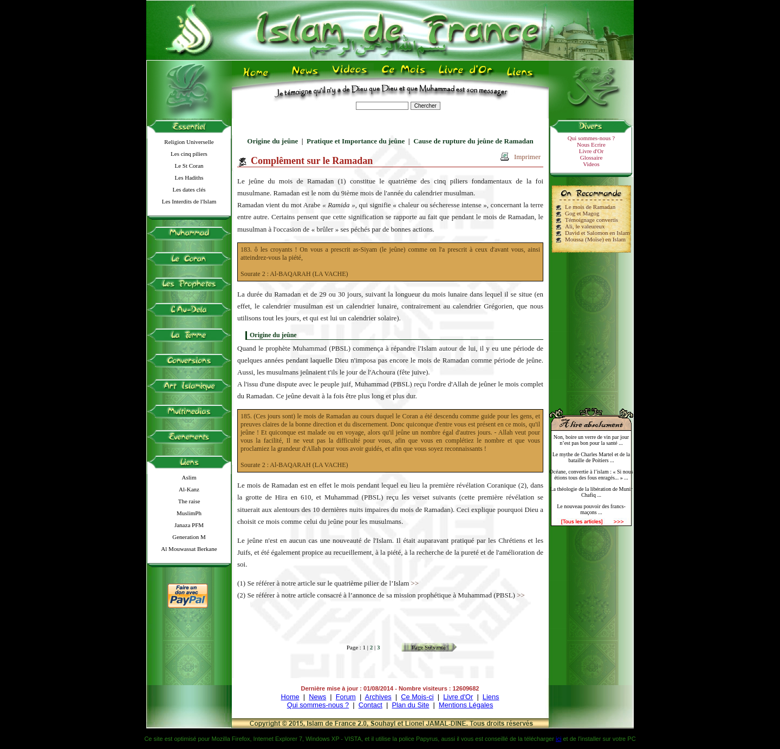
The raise (189, 501)
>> (415, 583)
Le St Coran (188, 165)
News (317, 697)
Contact (370, 705)
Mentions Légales (466, 705)
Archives (378, 697)
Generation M (188, 537)
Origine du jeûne (272, 141)
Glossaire (591, 157)
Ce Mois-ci (417, 697)
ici (558, 738)
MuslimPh (189, 513)
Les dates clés (188, 189)
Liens (491, 697)
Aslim (189, 477)
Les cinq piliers (189, 153)
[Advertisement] (591, 326)
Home (290, 697)
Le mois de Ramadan (590, 206)
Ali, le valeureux (585, 226)
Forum (346, 697)
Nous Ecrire (591, 144)
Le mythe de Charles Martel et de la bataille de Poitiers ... (591, 457)
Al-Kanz (189, 489)
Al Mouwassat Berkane (189, 549)
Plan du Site (410, 705)
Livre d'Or (591, 151)
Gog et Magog (582, 213)
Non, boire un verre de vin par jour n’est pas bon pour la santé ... (591, 440)
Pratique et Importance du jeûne (356, 141)
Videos (591, 164)
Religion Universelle (188, 142)
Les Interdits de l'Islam (189, 201)
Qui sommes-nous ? (591, 138)
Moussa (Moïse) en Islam (595, 239)
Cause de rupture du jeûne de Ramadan (473, 141)
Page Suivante (429, 647)
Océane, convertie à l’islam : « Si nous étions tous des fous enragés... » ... (591, 475)
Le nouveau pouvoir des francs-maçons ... (591, 509)
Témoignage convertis (591, 219)
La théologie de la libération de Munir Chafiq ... (591, 492)
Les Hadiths (189, 177)
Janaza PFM (189, 525)
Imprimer (527, 157)
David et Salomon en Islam (597, 232)
